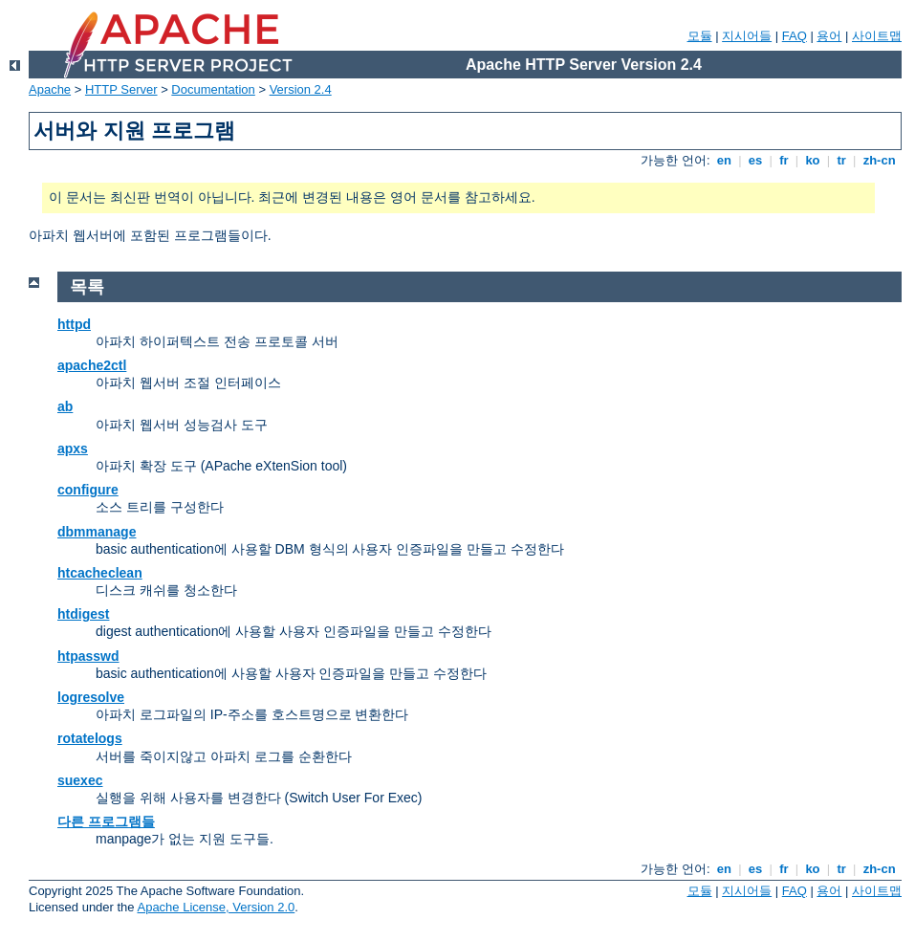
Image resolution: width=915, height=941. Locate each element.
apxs (72, 448)
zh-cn (879, 160)
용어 (829, 36)
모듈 (699, 36)
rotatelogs (89, 738)
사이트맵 (877, 36)
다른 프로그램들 (106, 821)
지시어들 (747, 36)
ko (812, 160)
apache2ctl (91, 365)
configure (88, 489)
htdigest (83, 614)
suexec (79, 780)
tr (842, 160)
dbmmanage (96, 531)
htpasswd (88, 656)
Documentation (212, 89)
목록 (87, 286)
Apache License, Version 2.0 (215, 907)
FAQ (794, 36)
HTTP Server (121, 89)
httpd (74, 324)
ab (65, 406)
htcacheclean (99, 572)
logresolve (90, 697)
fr (784, 160)
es (755, 160)
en (723, 160)
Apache (50, 89)
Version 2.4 (301, 89)
